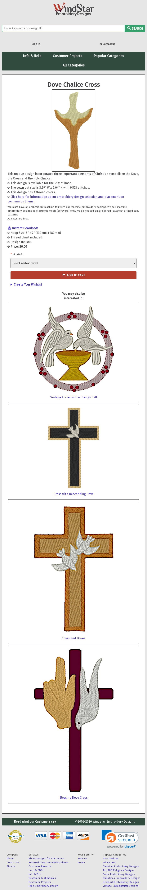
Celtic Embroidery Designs (119, 874)
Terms (82, 862)
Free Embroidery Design (43, 886)
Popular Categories (109, 56)
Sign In (36, 44)
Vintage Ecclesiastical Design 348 (73, 397)
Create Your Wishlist (28, 284)
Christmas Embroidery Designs (121, 878)
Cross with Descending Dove (74, 494)
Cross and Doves (73, 638)
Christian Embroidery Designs (121, 866)
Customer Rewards (40, 866)
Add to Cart (73, 275)
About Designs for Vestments (46, 858)
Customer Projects (67, 56)
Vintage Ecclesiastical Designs (120, 886)
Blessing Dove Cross (73, 797)
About (10, 858)
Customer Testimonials (42, 878)
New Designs (110, 858)
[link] (120, 839)
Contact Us (107, 44)
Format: (18, 254)
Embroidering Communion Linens (49, 862)
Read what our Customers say (35, 821)
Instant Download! (25, 228)
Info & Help (32, 56)
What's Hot (109, 862)
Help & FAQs (36, 870)
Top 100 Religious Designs (118, 870)
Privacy (82, 858)
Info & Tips (35, 874)
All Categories (74, 65)
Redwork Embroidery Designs (121, 882)
